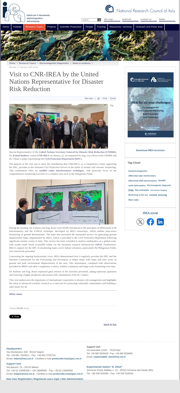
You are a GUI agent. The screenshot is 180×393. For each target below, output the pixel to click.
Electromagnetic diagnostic (159, 185)
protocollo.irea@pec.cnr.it (66, 358)
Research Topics (27, 63)
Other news (15, 294)
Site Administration (72, 379)
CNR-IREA (43, 155)
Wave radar (133, 200)
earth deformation (137, 185)
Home (12, 63)
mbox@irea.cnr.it (23, 358)
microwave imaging (158, 190)
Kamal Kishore (21, 155)
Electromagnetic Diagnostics (54, 63)
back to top (110, 324)
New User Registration (19, 379)
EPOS (99, 244)
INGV (24, 266)
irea (131, 190)
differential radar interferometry (142, 176)
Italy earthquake (142, 190)
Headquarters (14, 348)
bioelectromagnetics (137, 171)
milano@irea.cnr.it (24, 373)
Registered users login (47, 379)
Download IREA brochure (150, 150)
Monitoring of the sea (138, 195)
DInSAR (161, 181)
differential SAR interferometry (142, 181)
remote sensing (158, 195)
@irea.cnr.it (119, 356)
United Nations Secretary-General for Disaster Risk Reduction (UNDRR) (77, 152)
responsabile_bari (103, 357)
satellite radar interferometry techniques (61, 170)
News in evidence (82, 63)
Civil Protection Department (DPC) (62, 158)
